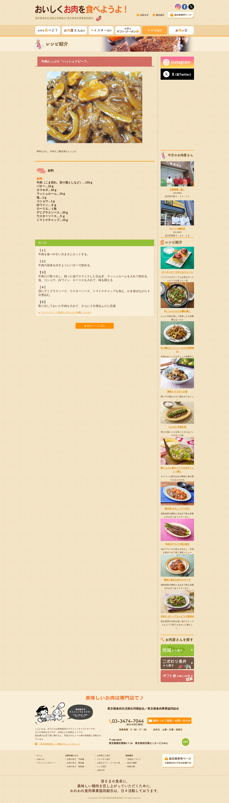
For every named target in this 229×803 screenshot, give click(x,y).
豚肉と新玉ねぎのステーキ (177, 580)
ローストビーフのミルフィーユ (177, 272)
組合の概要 (132, 763)
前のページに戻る (94, 325)
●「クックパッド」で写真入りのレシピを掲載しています (64, 312)
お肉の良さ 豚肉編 (75, 763)
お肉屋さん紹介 (103, 755)
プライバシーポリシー (46, 763)
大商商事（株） (177, 189)
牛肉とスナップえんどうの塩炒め (177, 616)
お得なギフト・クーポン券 (108, 763)
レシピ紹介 (102, 766)
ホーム (39, 755)
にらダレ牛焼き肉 (177, 427)
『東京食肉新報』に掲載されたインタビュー (59, 744)
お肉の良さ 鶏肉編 (75, 766)
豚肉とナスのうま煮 (177, 391)
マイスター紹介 (103, 759)
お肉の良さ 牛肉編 (75, 759)
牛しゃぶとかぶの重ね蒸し (177, 311)
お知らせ (40, 759)
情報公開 (131, 766)
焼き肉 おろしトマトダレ (177, 508)
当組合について (134, 759)
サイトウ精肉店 (177, 228)
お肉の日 (101, 770)
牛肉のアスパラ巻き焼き (177, 544)
